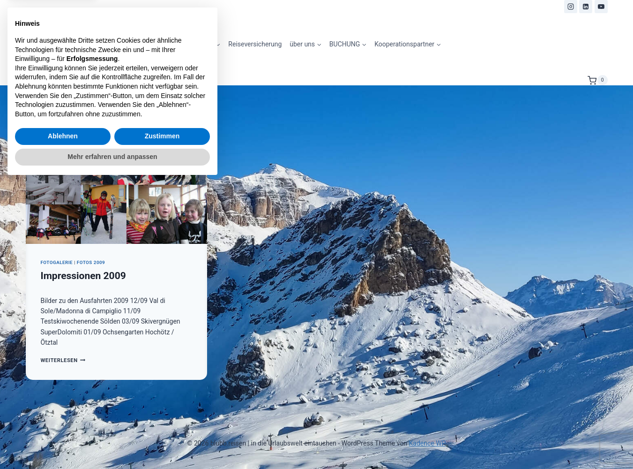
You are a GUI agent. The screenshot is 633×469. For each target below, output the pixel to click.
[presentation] (116, 183)
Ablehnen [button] (63, 423)
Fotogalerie (57, 262)
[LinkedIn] (585, 6)
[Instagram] (570, 6)
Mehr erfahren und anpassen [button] (112, 443)
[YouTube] (601, 6)
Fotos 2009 (91, 262)
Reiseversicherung (255, 44)
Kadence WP (427, 443)
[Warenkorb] (597, 80)
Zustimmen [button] (162, 423)
